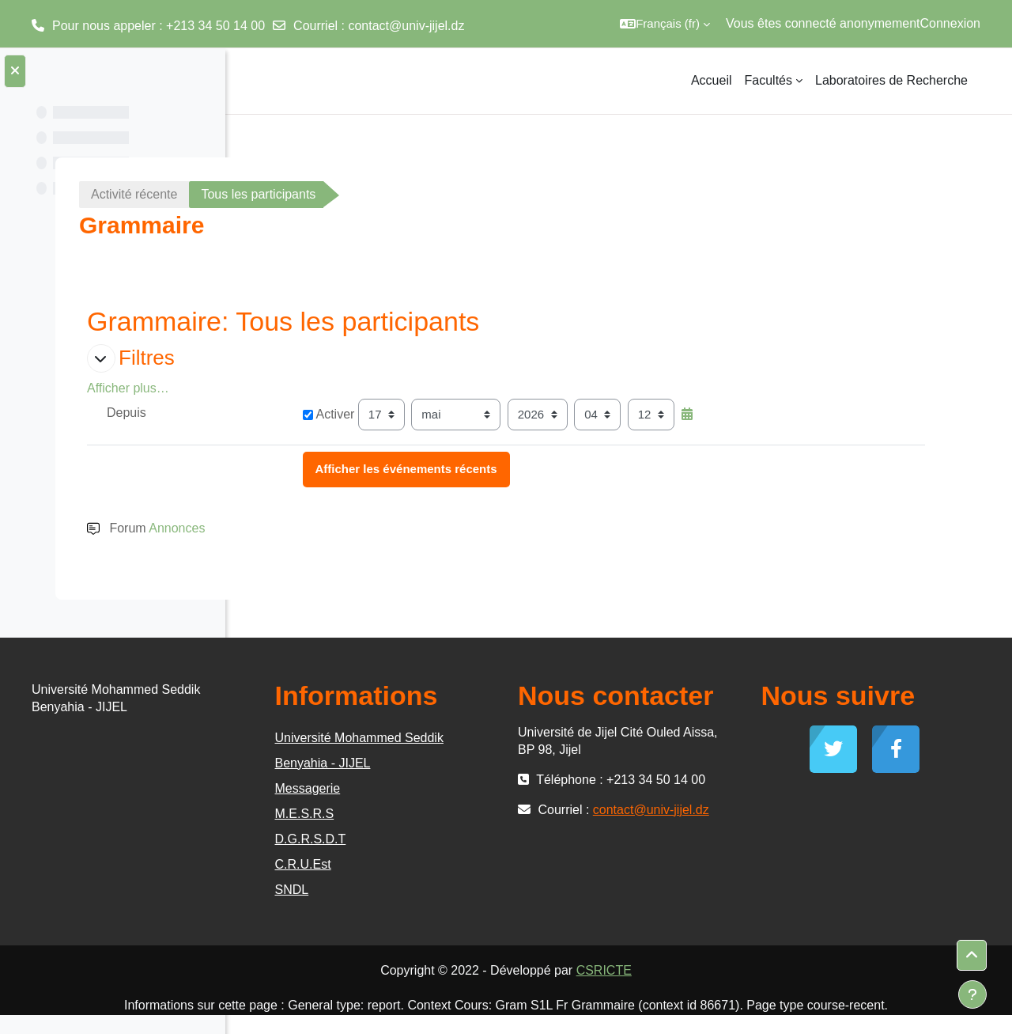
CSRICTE (722, 970)
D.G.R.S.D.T (488, 839)
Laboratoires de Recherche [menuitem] (891, 80)
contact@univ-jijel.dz (406, 25)
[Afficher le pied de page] (972, 994)
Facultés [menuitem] (768, 80)
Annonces (359, 528)
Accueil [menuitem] (711, 80)
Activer (479, 414)
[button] (664, 23)
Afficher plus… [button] (311, 388)
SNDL (470, 889)
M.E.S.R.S (482, 813)
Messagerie (486, 788)
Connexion (950, 23)
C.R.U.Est (481, 864)
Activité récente (317, 194)
